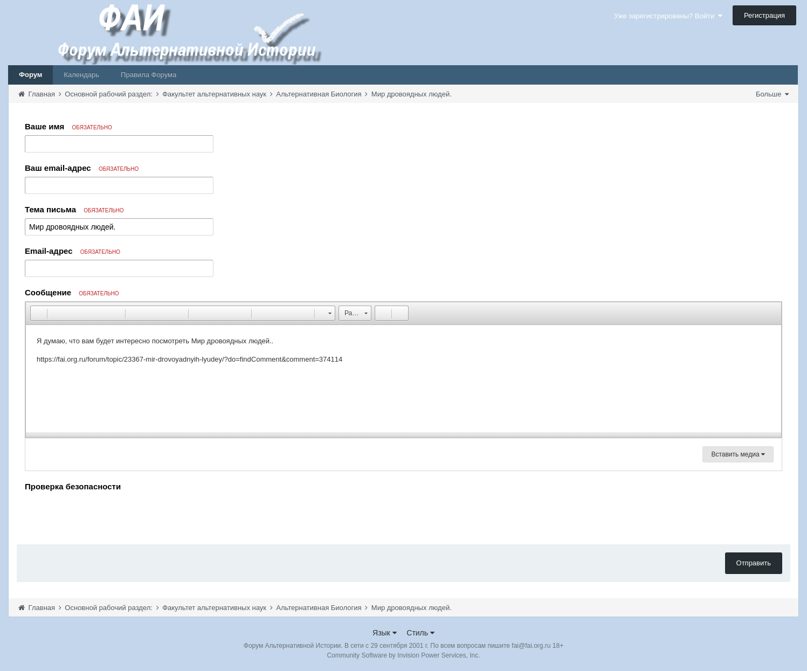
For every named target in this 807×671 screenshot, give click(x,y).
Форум (30, 75)
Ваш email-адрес (82, 167)
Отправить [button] (753, 563)
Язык (385, 632)
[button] (38, 313)
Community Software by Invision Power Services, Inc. (403, 655)
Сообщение (72, 292)
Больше (772, 94)
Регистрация (764, 15)
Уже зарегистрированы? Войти (668, 16)
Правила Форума (148, 75)
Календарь (81, 75)
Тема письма (74, 209)
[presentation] (107, 515)
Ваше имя (68, 126)
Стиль (420, 632)
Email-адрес (72, 250)
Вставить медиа (738, 454)
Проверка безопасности (73, 486)
